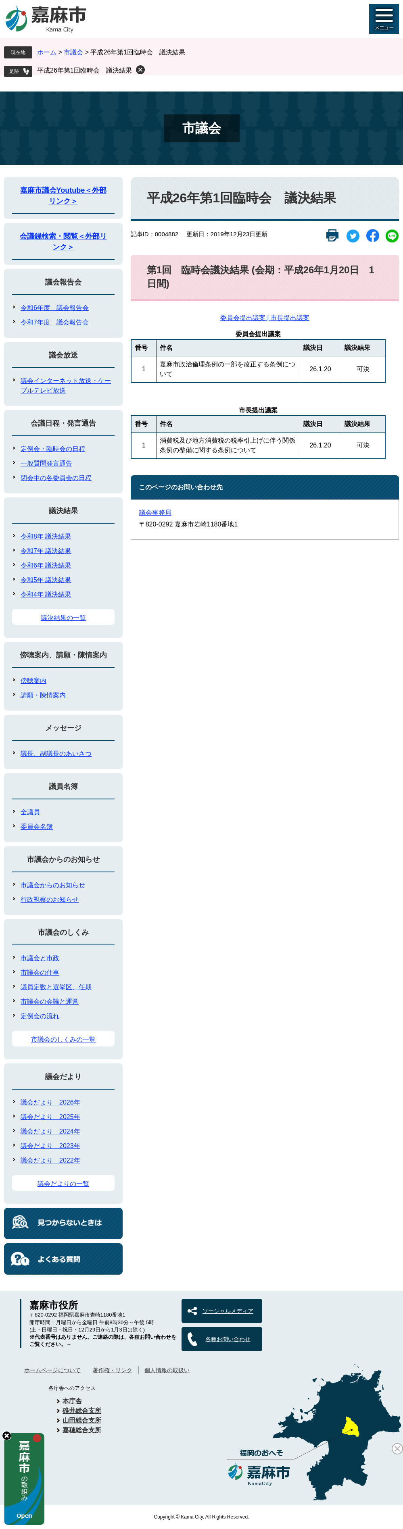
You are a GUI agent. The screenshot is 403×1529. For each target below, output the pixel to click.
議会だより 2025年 (50, 1116)
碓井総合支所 (82, 1410)
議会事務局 (155, 512)
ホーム (46, 52)
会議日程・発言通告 (63, 423)
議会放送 (63, 355)
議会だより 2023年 (50, 1145)
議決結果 (63, 511)
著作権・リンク (112, 1370)
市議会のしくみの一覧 (63, 1039)
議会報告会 (63, 282)
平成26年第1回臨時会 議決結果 (84, 70)
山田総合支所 (82, 1420)
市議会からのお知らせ (63, 859)
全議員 (30, 812)
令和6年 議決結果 (46, 565)
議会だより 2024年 (50, 1131)
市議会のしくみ (63, 932)
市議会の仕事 (40, 972)
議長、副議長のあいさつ (56, 753)
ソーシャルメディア (228, 1311)
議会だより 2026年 (50, 1102)
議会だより (63, 1077)
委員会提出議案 (242, 317)
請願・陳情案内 (43, 695)
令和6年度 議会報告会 (55, 307)
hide (6, 1435)
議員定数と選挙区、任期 (56, 987)
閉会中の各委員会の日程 (56, 477)
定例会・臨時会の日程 (53, 448)
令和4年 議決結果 (46, 594)
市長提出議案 (290, 317)
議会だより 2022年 (50, 1160)
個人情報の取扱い (167, 1370)
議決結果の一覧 (63, 617)
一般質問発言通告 (46, 463)
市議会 (73, 52)
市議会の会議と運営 (50, 1001)
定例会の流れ (40, 1016)
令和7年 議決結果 (46, 550)
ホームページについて (52, 1370)
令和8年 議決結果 (46, 536)
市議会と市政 (40, 958)
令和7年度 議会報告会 (55, 322)
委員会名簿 (37, 826)
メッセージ (63, 728)
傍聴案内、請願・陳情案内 (63, 655)
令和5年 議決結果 (46, 579)
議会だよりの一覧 (63, 1183)
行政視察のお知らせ (50, 899)
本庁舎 (72, 1401)
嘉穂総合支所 (82, 1430)
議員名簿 (63, 786)
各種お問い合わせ (228, 1339)
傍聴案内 (33, 680)
